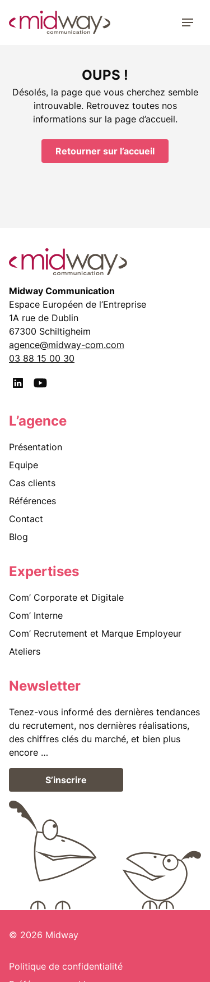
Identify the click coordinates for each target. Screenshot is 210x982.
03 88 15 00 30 (41, 358)
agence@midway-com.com (66, 344)
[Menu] (187, 22)
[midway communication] (59, 22)
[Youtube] (40, 383)
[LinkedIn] (18, 383)
